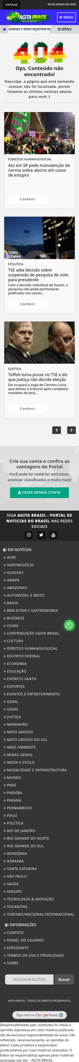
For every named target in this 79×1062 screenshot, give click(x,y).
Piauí (10, 815)
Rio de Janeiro (19, 830)
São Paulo (15, 876)
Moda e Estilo (19, 762)
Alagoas (14, 572)
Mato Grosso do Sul (26, 739)
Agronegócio (19, 565)
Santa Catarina (20, 868)
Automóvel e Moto (24, 595)
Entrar (11, 5)
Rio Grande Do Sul (24, 846)
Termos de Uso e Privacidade (34, 955)
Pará (10, 785)
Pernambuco (18, 808)
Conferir (27, 199)
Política (14, 823)
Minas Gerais (18, 755)
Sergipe (13, 891)
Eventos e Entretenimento (32, 694)
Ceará (11, 625)
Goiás (11, 709)
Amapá (11, 580)
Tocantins (16, 906)
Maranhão (16, 724)
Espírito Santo (20, 679)
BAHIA (11, 603)
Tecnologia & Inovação (29, 899)
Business (14, 618)
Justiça (12, 717)
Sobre (11, 963)
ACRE (10, 557)
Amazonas (15, 587)
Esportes (14, 686)
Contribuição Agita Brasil (32, 633)
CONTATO (14, 932)
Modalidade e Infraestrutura (35, 770)
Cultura (13, 641)
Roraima (14, 861)
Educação (15, 671)
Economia (15, 663)
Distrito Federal (22, 656)
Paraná (12, 800)
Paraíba (13, 792)
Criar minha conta (39, 492)
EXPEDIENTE (16, 948)
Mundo (12, 777)
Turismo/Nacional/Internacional (39, 914)
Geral (11, 701)
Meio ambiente (20, 747)
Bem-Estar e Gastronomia (31, 610)
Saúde (11, 884)
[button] (71, 430)
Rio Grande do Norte (26, 838)
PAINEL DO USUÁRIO (24, 940)
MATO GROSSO (18, 732)
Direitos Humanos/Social (31, 648)
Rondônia (15, 853)
